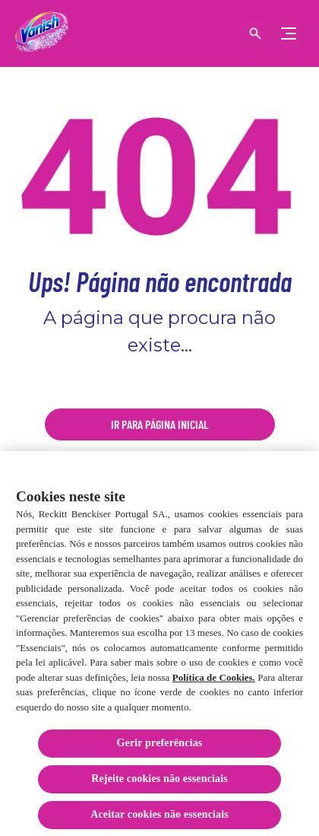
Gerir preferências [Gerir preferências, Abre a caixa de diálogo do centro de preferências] (160, 746)
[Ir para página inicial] (160, 424)
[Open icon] (255, 33)
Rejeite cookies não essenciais (159, 781)
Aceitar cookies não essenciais (159, 817)
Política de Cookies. (213, 679)
